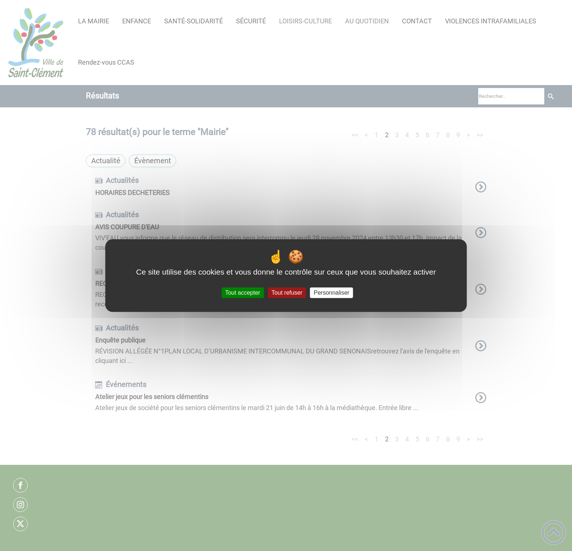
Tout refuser (286, 293)
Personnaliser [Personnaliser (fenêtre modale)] (331, 293)
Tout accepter (242, 293)
